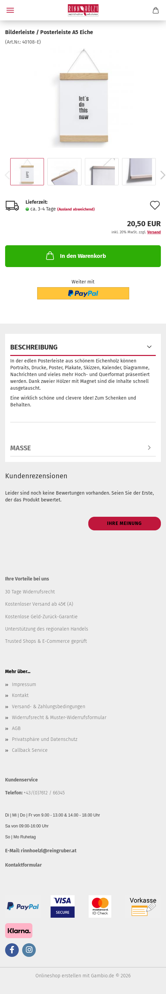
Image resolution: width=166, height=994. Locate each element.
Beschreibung (34, 347)
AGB (16, 728)
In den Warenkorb (75, 255)
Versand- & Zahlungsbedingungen (48, 707)
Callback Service (30, 750)
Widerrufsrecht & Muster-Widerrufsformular (59, 717)
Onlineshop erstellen (58, 976)
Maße (20, 448)
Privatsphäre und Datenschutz (44, 739)
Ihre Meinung (124, 523)
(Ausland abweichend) (76, 209)
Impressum (24, 684)
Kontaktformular (23, 865)
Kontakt (20, 695)
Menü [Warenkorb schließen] (10, 10)
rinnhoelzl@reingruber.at (48, 851)
